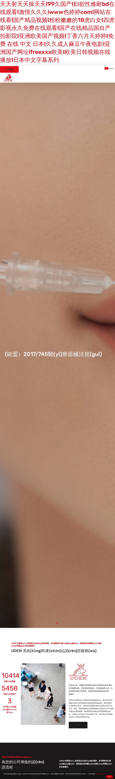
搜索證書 (9, 69)
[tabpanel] (57, 355)
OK (109, 777)
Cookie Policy (100, 774)
